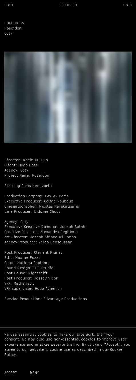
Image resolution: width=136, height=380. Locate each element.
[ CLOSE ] (68, 5)
